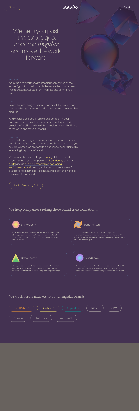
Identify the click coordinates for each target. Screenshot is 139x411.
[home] (70, 7)
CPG (114, 308)
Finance (18, 318)
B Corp (95, 308)
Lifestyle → (48, 308)
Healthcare (41, 318)
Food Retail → (21, 308)
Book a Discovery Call (26, 185)
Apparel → (73, 308)
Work (127, 7)
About (12, 7)
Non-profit (65, 318)
